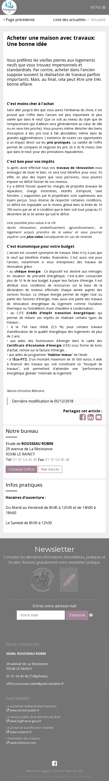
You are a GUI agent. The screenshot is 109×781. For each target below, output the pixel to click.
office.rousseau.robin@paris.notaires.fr (35, 683)
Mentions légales (39, 771)
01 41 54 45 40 (25, 459)
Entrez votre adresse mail (54, 605)
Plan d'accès (50, 469)
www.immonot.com (21, 743)
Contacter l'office (21, 469)
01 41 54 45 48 (57, 459)
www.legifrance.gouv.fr (23, 721)
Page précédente (19, 19)
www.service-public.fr (22, 710)
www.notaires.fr (19, 732)
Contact (58, 771)
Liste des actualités (69, 19)
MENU (98, 7)
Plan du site (74, 771)
